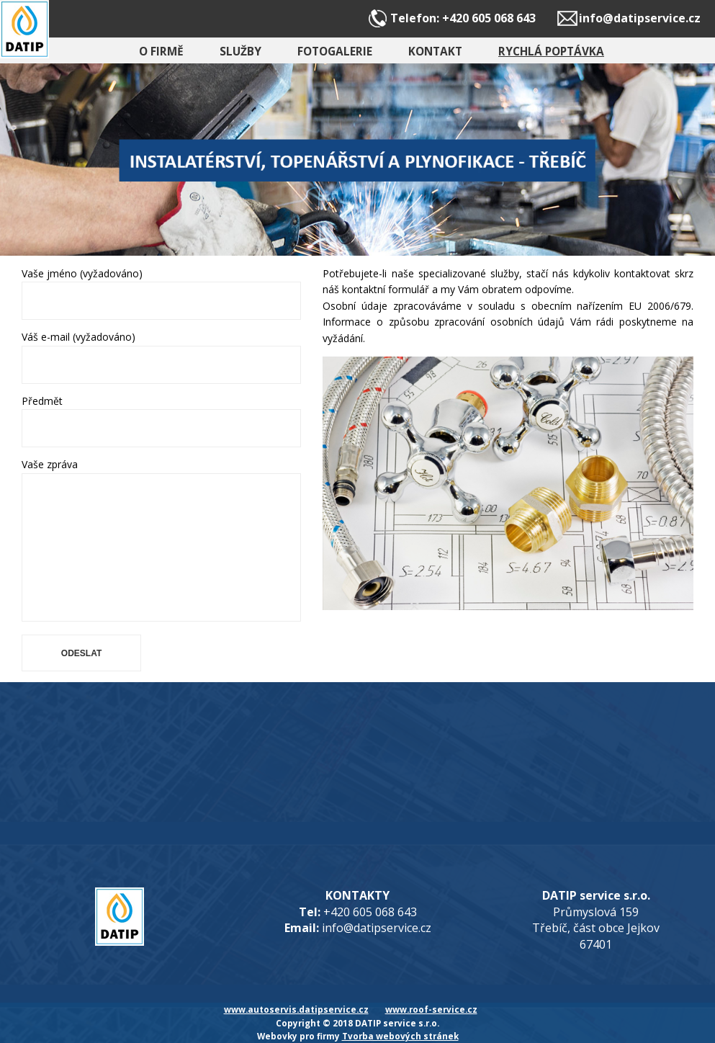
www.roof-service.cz (431, 1009)
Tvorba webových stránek (400, 1036)
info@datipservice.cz (640, 18)
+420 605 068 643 (489, 18)
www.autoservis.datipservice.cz (296, 1009)
